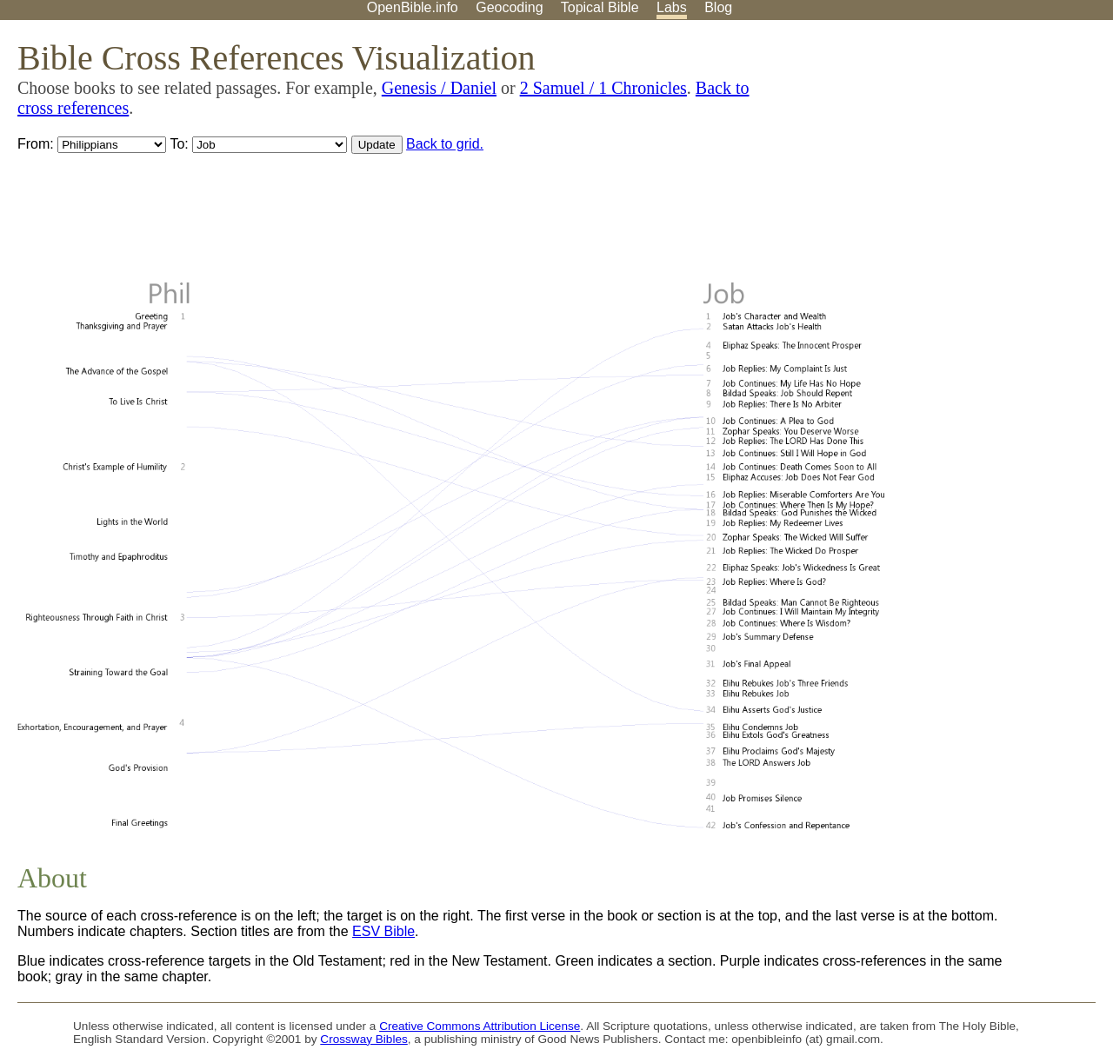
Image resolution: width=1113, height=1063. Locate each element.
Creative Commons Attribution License (479, 1026)
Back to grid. (444, 143)
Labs (671, 7)
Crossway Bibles (363, 1039)
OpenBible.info (412, 7)
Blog (718, 7)
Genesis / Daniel (439, 87)
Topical (600, 7)
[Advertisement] (937, 155)
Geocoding (509, 7)
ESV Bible (383, 931)
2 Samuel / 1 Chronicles (603, 87)
